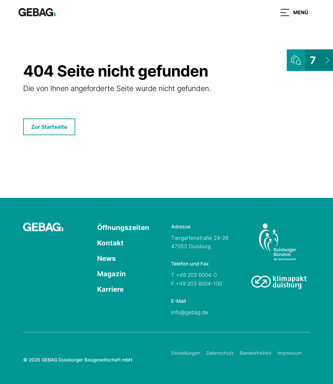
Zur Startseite (49, 127)
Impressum (290, 353)
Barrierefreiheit (255, 353)
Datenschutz (220, 353)
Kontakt (110, 243)
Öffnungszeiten (123, 227)
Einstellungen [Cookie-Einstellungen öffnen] (185, 353)
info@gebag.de (189, 312)
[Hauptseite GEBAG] (37, 12)
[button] (294, 12)
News (106, 258)
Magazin (111, 274)
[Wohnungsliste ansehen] (310, 60)
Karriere (110, 289)
